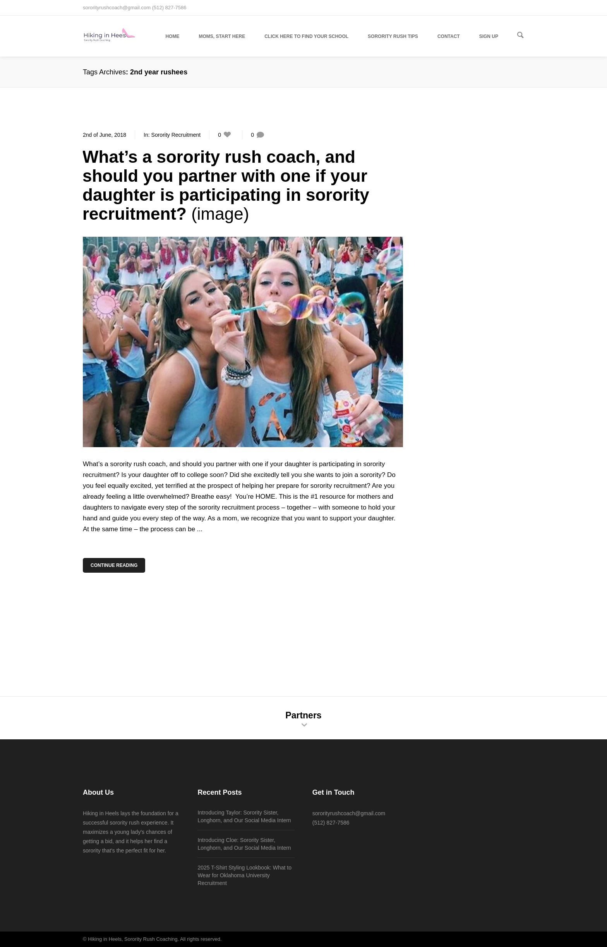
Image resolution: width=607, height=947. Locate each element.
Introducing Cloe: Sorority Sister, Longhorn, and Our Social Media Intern (244, 844)
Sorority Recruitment (176, 135)
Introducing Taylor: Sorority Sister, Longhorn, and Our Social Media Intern (244, 816)
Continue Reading (115, 565)
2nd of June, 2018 (104, 135)
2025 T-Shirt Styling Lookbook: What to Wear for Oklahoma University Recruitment (244, 875)
